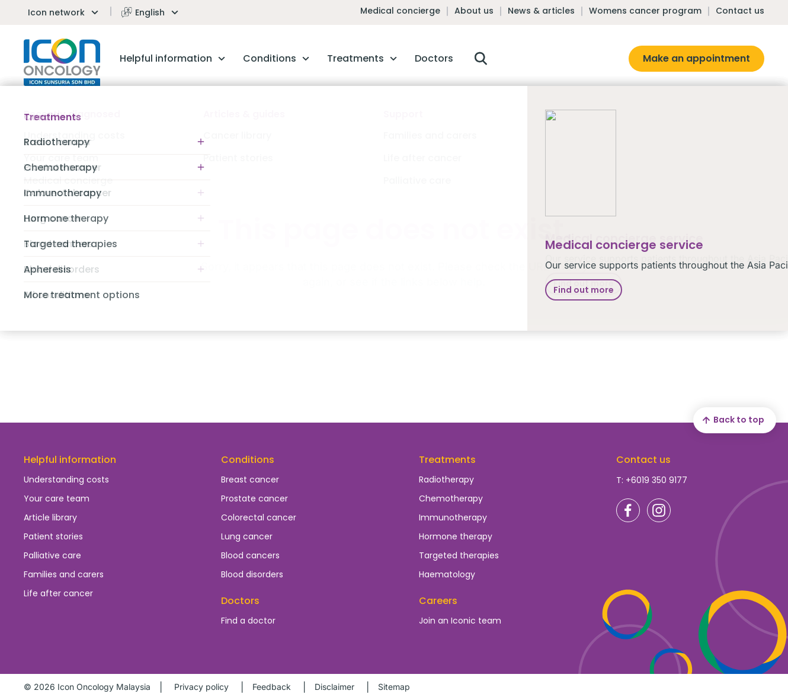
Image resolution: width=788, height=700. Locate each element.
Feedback (271, 687)
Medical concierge (400, 11)
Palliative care (52, 555)
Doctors (240, 601)
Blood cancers (250, 555)
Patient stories (53, 536)
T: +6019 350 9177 (651, 480)
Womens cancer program (645, 11)
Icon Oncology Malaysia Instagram (659, 510)
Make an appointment (696, 58)
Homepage (62, 62)
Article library (50, 517)
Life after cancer (58, 593)
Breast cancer (250, 479)
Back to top (731, 420)
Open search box (480, 59)
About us (474, 11)
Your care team (56, 498)
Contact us (740, 11)
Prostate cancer (254, 498)
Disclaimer (334, 687)
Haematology (447, 574)
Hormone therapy (455, 536)
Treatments (447, 459)
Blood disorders (252, 574)
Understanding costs (66, 479)
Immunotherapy (453, 517)
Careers (438, 601)
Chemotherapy (451, 498)
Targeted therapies (459, 555)
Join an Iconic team (460, 621)
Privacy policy (201, 687)
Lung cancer (247, 536)
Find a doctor (248, 621)
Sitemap (394, 687)
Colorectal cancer (258, 517)
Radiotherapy (446, 479)
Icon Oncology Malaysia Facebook (628, 510)
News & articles (541, 11)
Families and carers (64, 574)
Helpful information (70, 459)
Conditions (247, 459)
